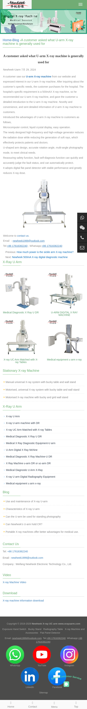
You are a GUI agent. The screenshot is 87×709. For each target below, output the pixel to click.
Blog (15, 40)
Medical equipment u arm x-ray (64, 359)
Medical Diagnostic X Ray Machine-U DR (29, 456)
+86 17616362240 (17, 551)
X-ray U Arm (13, 416)
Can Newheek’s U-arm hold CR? (24, 524)
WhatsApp (15, 656)
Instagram (69, 656)
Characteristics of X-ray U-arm (23, 509)
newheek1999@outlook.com (27, 557)
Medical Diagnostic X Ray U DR (21, 312)
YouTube (42, 656)
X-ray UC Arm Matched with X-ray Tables (21, 361)
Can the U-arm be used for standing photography (33, 516)
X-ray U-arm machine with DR (23, 423)
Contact (32, 704)
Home (7, 40)
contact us (23, 235)
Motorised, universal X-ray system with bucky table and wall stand (42, 389)
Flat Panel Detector (50, 632)
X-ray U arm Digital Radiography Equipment (30, 476)
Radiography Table (53, 629)
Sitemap (43, 692)
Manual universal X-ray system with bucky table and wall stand (41, 382)
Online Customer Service (66, 677)
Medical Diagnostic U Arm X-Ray (24, 470)
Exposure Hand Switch (14, 629)
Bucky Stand (34, 629)
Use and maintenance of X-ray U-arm (27, 501)
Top (76, 704)
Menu (54, 704)
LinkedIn (30, 678)
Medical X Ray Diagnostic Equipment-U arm (30, 443)
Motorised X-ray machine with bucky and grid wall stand (37, 397)
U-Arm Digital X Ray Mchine (21, 449)
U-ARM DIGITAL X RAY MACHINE (64, 313)
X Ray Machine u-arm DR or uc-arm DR (28, 463)
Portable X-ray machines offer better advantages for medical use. (42, 531)
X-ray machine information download (23, 600)
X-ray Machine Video (14, 582)
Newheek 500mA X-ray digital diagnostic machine (40, 257)
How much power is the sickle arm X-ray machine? (45, 252)
